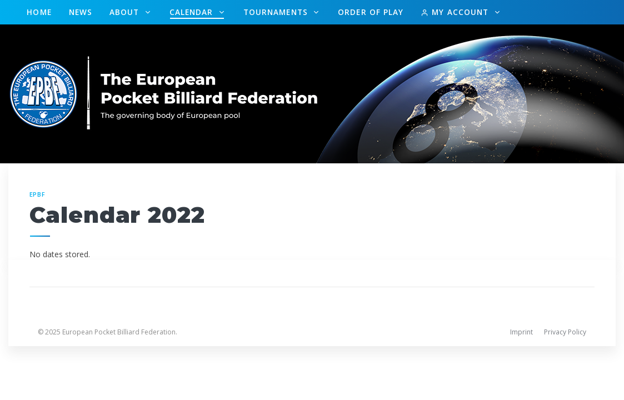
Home (39, 12)
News (80, 12)
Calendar (192, 12)
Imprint (521, 332)
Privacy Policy (565, 332)
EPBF (37, 194)
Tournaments (277, 12)
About (125, 12)
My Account (456, 12)
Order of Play (370, 12)
